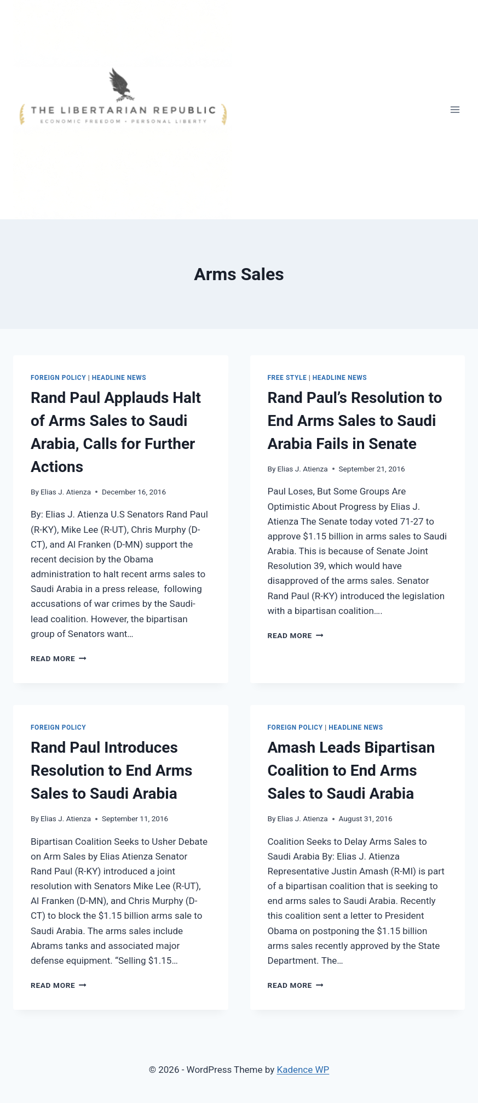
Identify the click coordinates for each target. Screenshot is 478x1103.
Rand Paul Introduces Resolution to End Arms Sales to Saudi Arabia (111, 770)
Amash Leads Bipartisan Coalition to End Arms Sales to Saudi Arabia (351, 770)
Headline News (119, 378)
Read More (59, 658)
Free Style (287, 378)
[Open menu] (455, 109)
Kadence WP (303, 1069)
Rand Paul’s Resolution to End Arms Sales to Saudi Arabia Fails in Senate (355, 421)
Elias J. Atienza (66, 491)
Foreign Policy (58, 378)
